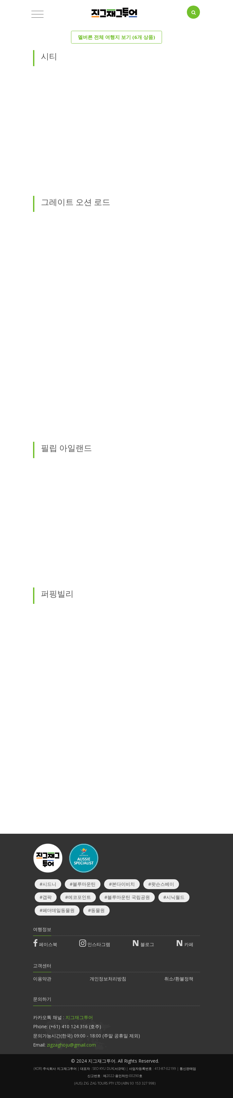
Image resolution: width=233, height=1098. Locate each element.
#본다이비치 (122, 884)
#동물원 (96, 910)
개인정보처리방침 (108, 979)
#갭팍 (46, 897)
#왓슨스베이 (161, 884)
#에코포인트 (78, 897)
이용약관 (42, 979)
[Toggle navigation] (37, 14)
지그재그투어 (79, 1017)
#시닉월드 (174, 897)
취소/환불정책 (178, 979)
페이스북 (48, 944)
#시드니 (48, 884)
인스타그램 (98, 944)
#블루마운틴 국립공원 (127, 897)
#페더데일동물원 (57, 910)
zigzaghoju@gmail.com (71, 1045)
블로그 (147, 944)
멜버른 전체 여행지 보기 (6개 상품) (116, 37)
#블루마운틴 (83, 884)
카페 (188, 944)
